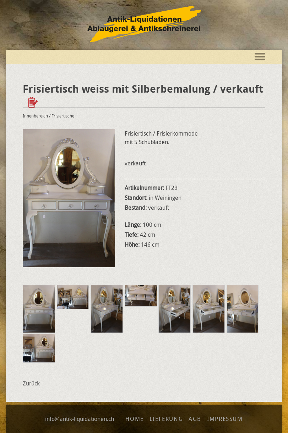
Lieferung (166, 419)
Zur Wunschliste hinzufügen (33, 102)
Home (134, 419)
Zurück (31, 383)
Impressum (225, 419)
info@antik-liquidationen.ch (79, 419)
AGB (195, 419)
